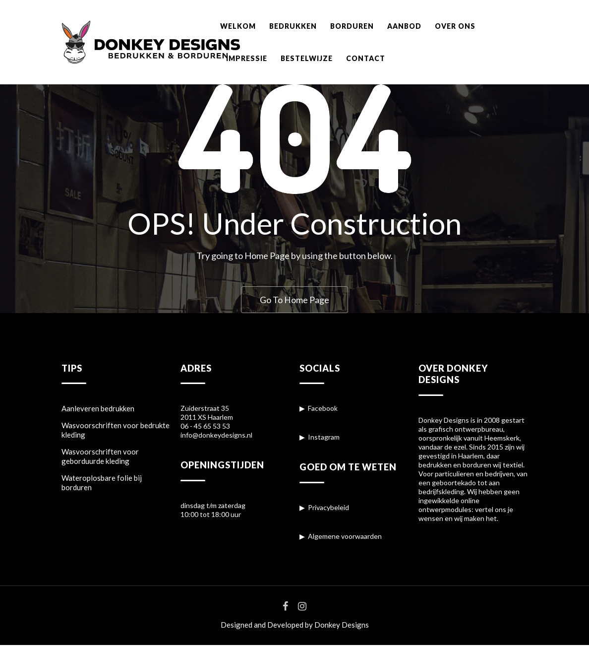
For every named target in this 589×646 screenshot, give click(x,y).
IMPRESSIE (246, 58)
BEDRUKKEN (293, 26)
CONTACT (365, 58)
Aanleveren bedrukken (97, 409)
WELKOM (238, 26)
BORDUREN (352, 26)
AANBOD (404, 26)
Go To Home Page (294, 299)
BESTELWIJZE (307, 58)
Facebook (323, 409)
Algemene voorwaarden (345, 537)
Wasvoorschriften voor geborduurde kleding (100, 457)
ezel (460, 448)
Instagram (324, 438)
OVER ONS (455, 26)
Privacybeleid (328, 508)
